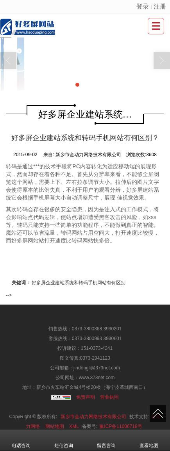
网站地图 (54, 426)
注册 (160, 6)
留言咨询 (106, 440)
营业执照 (109, 397)
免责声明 (85, 397)
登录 (142, 6)
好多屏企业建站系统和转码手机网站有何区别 (78, 282)
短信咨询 (63, 440)
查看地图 (149, 440)
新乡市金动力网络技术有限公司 (93, 416)
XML (74, 426)
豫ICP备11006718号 (120, 426)
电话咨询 (21, 440)
